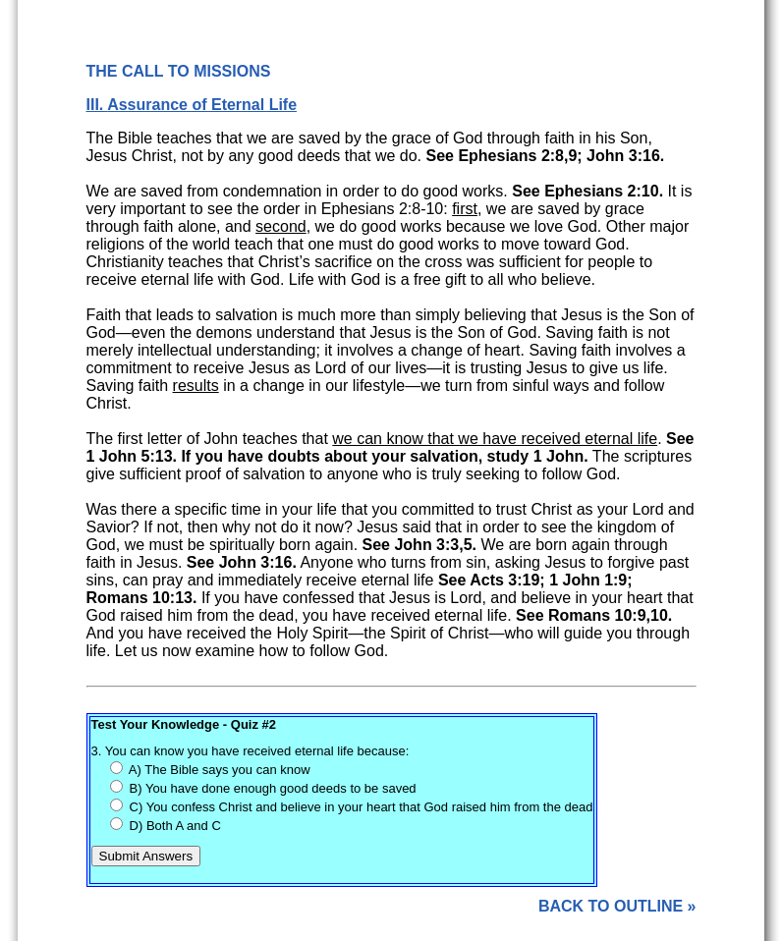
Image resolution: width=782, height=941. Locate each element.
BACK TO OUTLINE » (617, 906)
